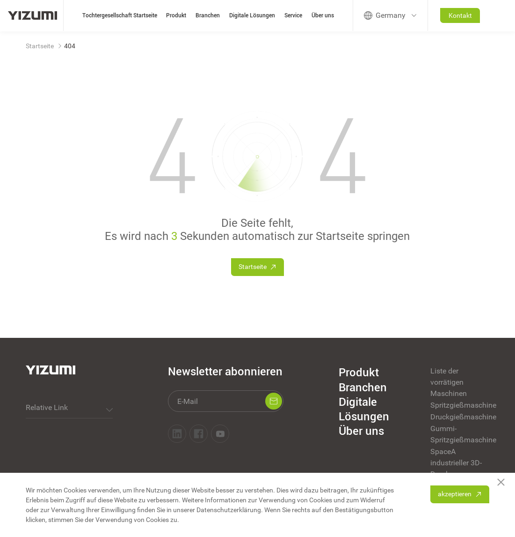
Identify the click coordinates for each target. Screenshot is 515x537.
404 (69, 46)
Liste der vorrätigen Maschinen (448, 382)
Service (293, 15)
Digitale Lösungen (252, 15)
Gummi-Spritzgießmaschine (459, 434)
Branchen (208, 15)
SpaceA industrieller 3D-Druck (456, 462)
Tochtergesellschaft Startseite (119, 15)
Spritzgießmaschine (459, 405)
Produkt (176, 15)
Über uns (323, 15)
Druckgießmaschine (459, 416)
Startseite (40, 46)
